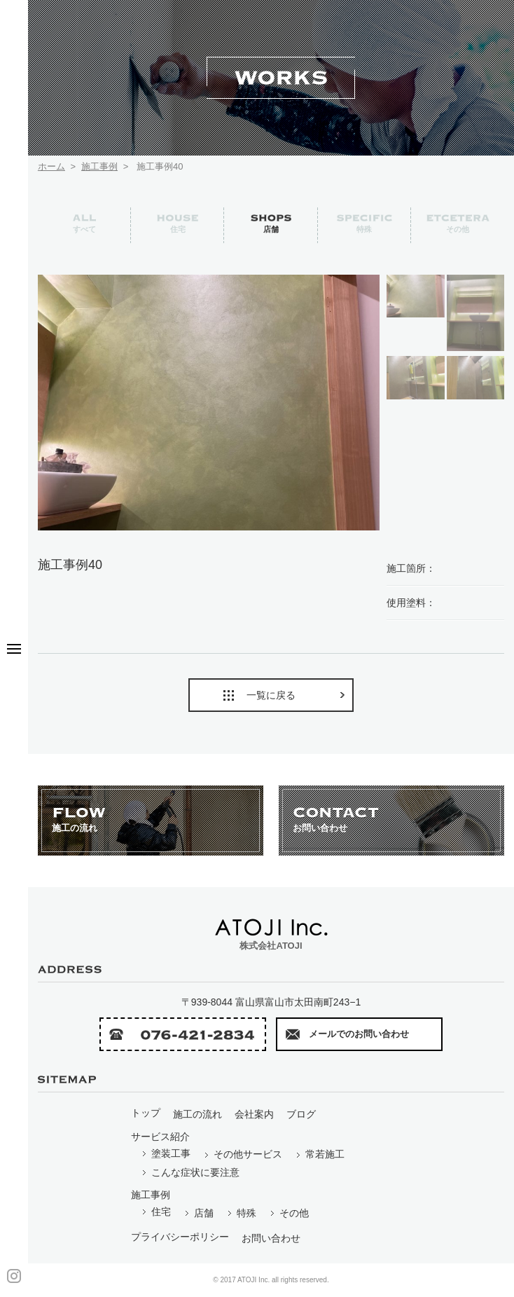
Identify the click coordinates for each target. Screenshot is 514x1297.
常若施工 (320, 1154)
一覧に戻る (285, 695)
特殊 (241, 1213)
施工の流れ (197, 1114)
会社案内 (254, 1114)
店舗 (198, 1213)
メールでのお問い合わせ (348, 1034)
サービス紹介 (160, 1136)
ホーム (51, 166)
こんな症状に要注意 (190, 1172)
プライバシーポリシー (180, 1236)
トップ (145, 1112)
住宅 (156, 1211)
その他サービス (242, 1154)
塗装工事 (165, 1153)
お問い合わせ (271, 1238)
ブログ (301, 1114)
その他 (289, 1213)
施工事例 (99, 166)
